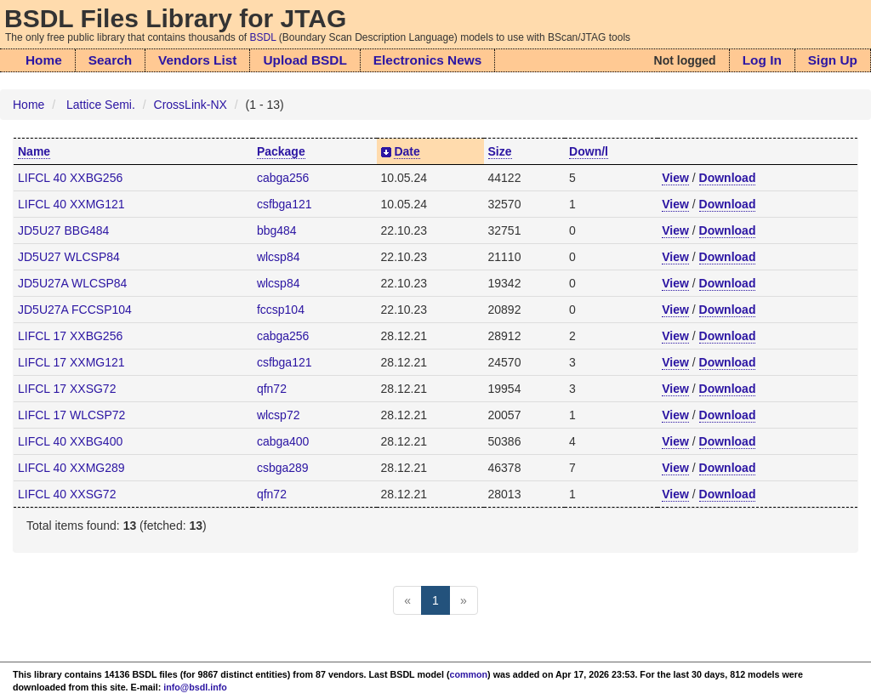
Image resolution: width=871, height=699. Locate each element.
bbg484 (277, 230)
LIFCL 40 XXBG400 (70, 441)
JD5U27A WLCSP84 (72, 283)
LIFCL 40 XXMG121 (71, 204)
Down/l (588, 151)
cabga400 (283, 441)
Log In (762, 60)
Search (110, 60)
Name (34, 151)
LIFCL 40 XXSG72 (67, 494)
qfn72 (272, 388)
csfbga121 (284, 204)
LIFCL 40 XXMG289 (71, 468)
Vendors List (197, 60)
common (469, 674)
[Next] (463, 600)
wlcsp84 (278, 257)
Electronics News (427, 60)
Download (727, 178)
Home (44, 60)
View (675, 178)
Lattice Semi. (100, 104)
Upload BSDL (304, 60)
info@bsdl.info (195, 687)
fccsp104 (281, 309)
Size (500, 151)
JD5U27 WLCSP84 (69, 257)
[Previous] (407, 600)
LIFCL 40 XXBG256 (70, 178)
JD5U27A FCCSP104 (75, 309)
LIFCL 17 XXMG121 (71, 362)
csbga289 (283, 468)
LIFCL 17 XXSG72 (67, 388)
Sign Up (832, 60)
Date (406, 151)
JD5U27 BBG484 (63, 230)
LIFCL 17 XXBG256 (70, 336)
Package (281, 151)
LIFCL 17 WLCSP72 (71, 415)
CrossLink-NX (190, 104)
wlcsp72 (278, 415)
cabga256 (283, 178)
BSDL (263, 37)
